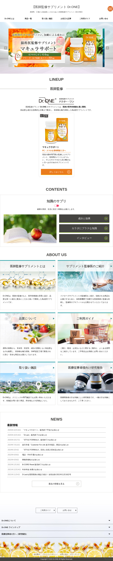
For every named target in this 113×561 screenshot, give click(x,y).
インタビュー (84, 238)
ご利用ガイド (84, 19)
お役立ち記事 (66, 19)
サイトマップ (74, 554)
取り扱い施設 (47, 19)
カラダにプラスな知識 (84, 228)
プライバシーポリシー (50, 554)
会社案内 (37, 554)
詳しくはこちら (56, 172)
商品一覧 (28, 19)
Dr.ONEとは (9, 19)
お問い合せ (103, 19)
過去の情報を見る (56, 484)
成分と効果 (84, 218)
